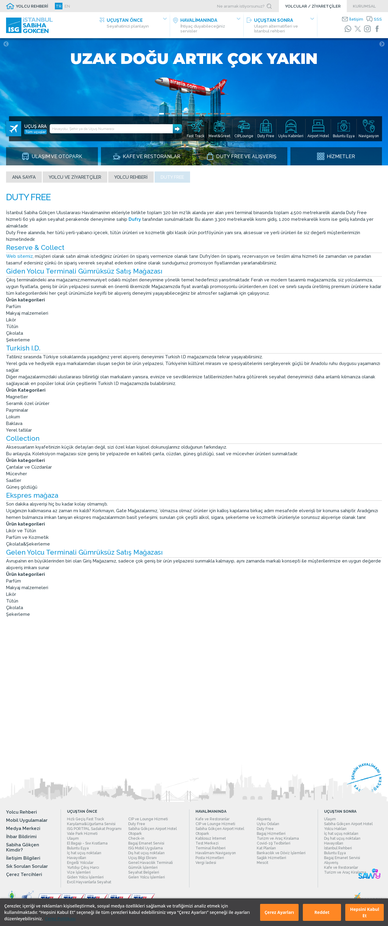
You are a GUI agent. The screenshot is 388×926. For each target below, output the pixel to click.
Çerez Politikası (60, 918)
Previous (6, 44)
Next (382, 44)
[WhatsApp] (348, 29)
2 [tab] (167, 114)
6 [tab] (191, 114)
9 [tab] (210, 114)
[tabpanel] (194, 101)
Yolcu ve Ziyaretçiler (75, 177)
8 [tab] (204, 114)
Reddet (321, 912)
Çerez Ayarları (279, 912)
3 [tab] (173, 114)
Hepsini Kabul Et (364, 912)
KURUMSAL (364, 6)
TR (59, 6)
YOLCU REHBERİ (32, 6)
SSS (378, 19)
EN (67, 6)
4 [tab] (179, 114)
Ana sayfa (24, 177)
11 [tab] (222, 114)
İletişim (356, 19)
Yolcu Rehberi (131, 177)
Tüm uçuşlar (35, 132)
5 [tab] (185, 114)
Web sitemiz (19, 256)
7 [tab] (198, 114)
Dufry (135, 219)
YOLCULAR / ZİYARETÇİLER (313, 6)
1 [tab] (161, 114)
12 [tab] (228, 114)
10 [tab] (216, 114)
